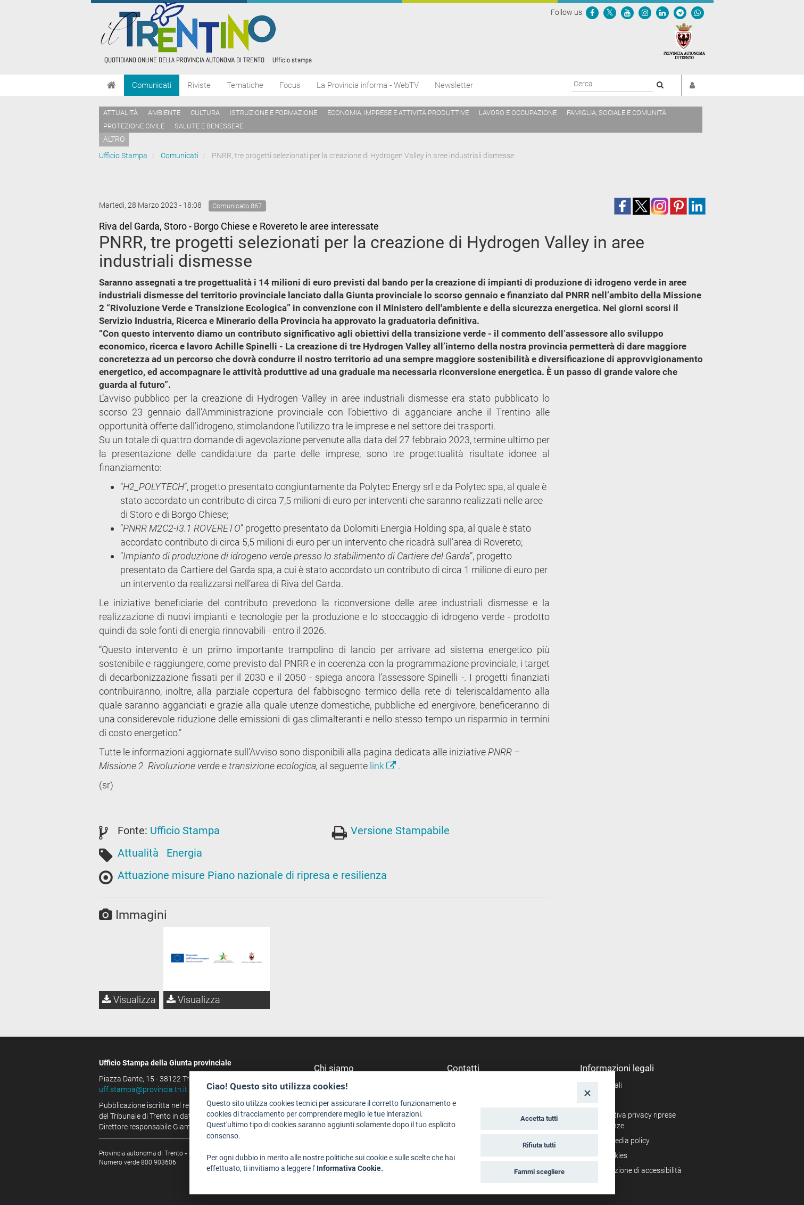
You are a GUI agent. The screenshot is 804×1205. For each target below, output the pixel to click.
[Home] (111, 85)
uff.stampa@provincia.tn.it (143, 1089)
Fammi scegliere (539, 1172)
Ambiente (164, 113)
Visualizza (129, 999)
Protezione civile (133, 126)
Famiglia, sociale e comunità (616, 113)
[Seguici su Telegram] (680, 12)
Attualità (120, 113)
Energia (184, 852)
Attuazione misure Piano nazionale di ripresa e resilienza (252, 875)
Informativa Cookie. (350, 1168)
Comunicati (151, 85)
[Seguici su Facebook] (592, 12)
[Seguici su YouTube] (627, 12)
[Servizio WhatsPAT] (697, 12)
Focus (290, 85)
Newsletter (454, 85)
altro (114, 139)
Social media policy (618, 1140)
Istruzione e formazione (273, 113)
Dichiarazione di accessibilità (634, 1170)
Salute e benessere (209, 126)
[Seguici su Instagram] (644, 12)
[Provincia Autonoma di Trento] (684, 40)
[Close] (587, 1092)
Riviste (199, 85)
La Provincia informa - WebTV (368, 85)
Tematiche (245, 85)
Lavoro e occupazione (518, 113)
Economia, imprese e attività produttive (398, 113)
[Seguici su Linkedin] (662, 12)
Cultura (205, 113)
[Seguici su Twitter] (609, 12)
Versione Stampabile (400, 830)
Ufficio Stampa (123, 155)
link (384, 765)
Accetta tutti (539, 1118)
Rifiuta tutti (539, 1145)
